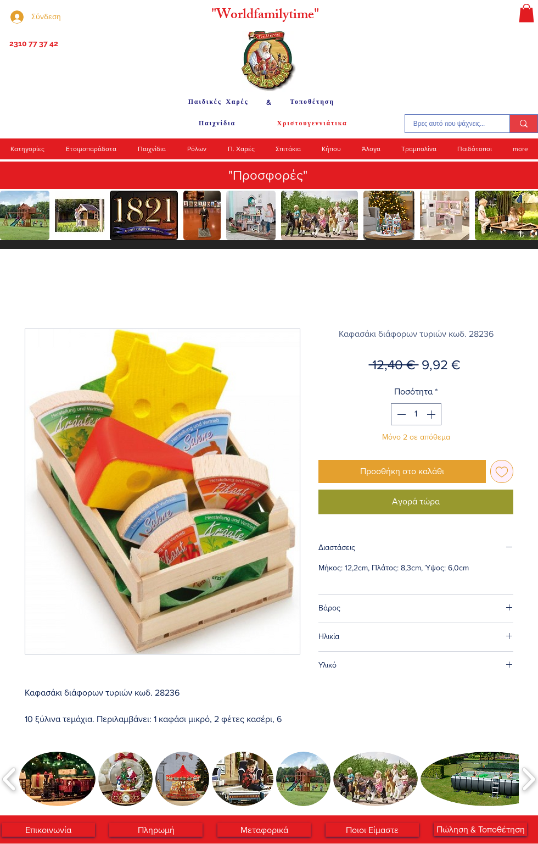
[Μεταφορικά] (264, 830)
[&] (269, 102)
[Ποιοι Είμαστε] (372, 830)
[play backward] (13, 215)
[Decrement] (400, 414)
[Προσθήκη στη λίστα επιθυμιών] (501, 471)
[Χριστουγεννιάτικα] (312, 123)
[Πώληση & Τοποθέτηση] (480, 829)
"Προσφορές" (268, 175)
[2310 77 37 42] (32, 44)
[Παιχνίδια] (217, 124)
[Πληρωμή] (156, 830)
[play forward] (524, 215)
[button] (526, 13)
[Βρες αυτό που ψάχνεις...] (449, 123)
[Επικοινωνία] (48, 830)
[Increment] (432, 414)
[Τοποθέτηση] (312, 102)
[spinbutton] (416, 414)
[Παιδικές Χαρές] (218, 102)
